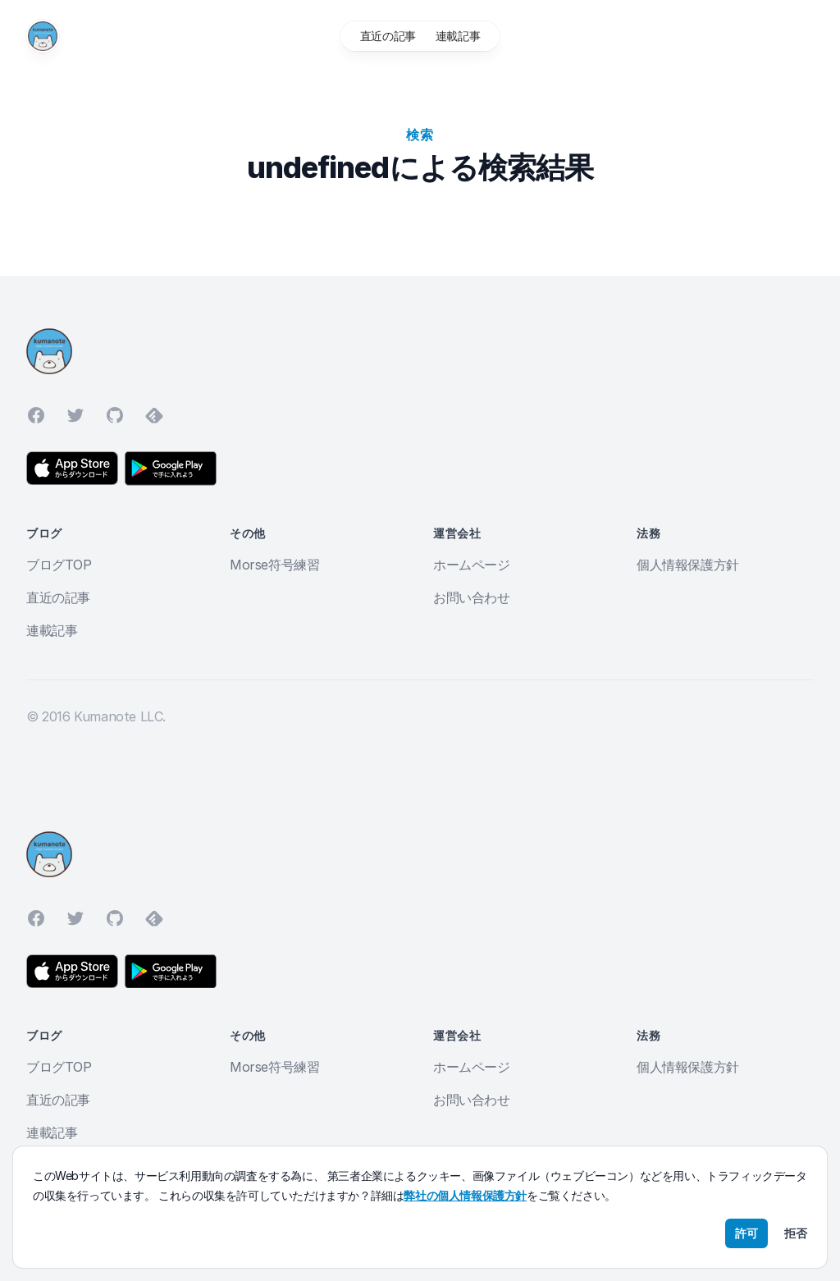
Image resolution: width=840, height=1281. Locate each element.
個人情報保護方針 (688, 564)
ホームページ (471, 564)
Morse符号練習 (274, 564)
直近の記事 (388, 36)
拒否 (795, 1233)
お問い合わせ (471, 597)
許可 (746, 1233)
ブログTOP (59, 564)
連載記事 (458, 36)
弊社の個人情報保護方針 (465, 1195)
